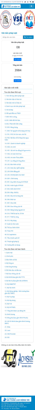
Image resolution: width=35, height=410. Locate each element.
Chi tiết (18, 59)
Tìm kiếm (28, 37)
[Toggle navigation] (31, 6)
